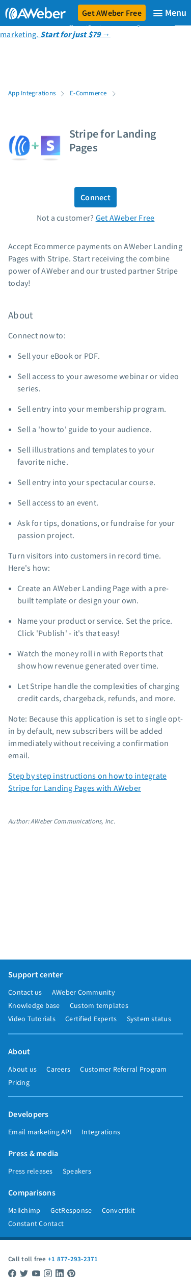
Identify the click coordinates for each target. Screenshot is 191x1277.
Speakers (77, 1171)
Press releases (30, 1171)
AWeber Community (83, 992)
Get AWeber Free (112, 13)
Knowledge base (34, 1005)
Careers (58, 1069)
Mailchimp (24, 1210)
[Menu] (169, 13)
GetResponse (71, 1210)
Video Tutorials (32, 1018)
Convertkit (118, 1210)
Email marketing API (40, 1131)
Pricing (19, 1082)
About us (22, 1069)
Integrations (100, 1131)
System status (149, 1018)
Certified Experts (91, 1018)
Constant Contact (36, 1223)
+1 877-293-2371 (73, 1259)
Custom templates (99, 1005)
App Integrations (32, 93)
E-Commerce (88, 93)
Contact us (25, 992)
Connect (95, 197)
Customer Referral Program (123, 1069)
